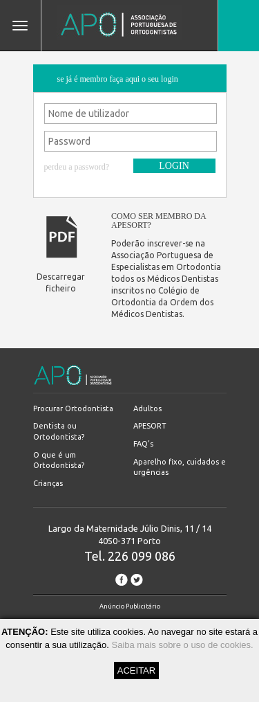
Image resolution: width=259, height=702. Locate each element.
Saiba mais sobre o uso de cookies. (182, 645)
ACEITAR (136, 670)
